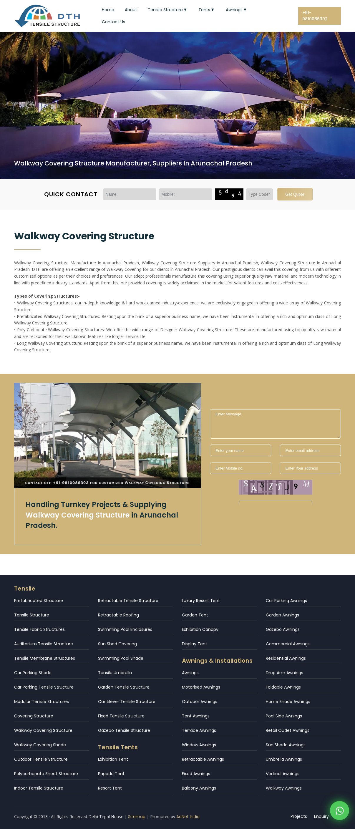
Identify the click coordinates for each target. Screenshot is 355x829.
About (131, 10)
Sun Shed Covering (117, 644)
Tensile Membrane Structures (44, 658)
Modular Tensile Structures (41, 701)
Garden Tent (195, 615)
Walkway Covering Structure (43, 730)
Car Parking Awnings (286, 600)
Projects (299, 816)
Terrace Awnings (199, 730)
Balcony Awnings (199, 788)
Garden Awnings (282, 615)
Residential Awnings (286, 658)
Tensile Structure (168, 10)
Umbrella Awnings (284, 759)
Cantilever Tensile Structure (126, 701)
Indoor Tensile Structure (38, 788)
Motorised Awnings (201, 687)
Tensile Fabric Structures (39, 629)
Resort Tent (110, 788)
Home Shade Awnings (288, 701)
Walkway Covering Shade (40, 745)
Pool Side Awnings (284, 716)
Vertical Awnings (282, 774)
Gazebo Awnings (283, 629)
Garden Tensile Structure (124, 687)
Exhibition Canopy (200, 629)
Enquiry (321, 816)
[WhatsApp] (339, 811)
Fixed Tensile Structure (121, 716)
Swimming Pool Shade (120, 658)
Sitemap (136, 817)
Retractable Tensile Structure (128, 600)
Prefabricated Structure (38, 600)
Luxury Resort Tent (201, 600)
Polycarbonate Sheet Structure (46, 774)
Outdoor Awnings (199, 701)
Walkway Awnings (284, 788)
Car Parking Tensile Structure (44, 687)
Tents (206, 10)
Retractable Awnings (203, 759)
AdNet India (188, 817)
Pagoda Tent (111, 774)
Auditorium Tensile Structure (43, 644)
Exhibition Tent (113, 759)
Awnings (237, 10)
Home (108, 10)
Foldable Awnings (283, 687)
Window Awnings (199, 745)
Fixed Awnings (196, 774)
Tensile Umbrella (115, 673)
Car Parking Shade (33, 673)
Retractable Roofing (118, 615)
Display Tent (194, 644)
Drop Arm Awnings (284, 673)
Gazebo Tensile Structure (124, 730)
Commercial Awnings (288, 644)
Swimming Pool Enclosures (125, 629)
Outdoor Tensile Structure (41, 759)
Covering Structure (33, 716)
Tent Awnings (196, 716)
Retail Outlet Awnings (287, 730)
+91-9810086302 (315, 16)
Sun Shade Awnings (286, 745)
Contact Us (113, 22)
